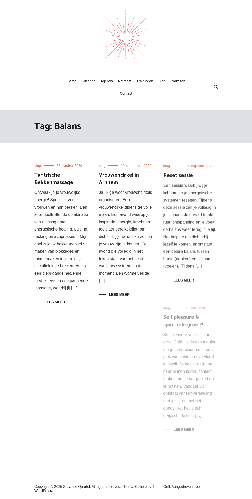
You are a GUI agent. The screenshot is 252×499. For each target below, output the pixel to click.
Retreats (124, 81)
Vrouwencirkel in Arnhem (119, 179)
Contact (126, 93)
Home (71, 81)
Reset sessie (178, 176)
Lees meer (55, 302)
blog (37, 166)
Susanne (88, 81)
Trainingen (144, 81)
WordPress (43, 491)
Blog (161, 81)
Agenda (107, 81)
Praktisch (178, 81)
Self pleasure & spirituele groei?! (183, 323)
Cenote (141, 486)
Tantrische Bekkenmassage (53, 179)
